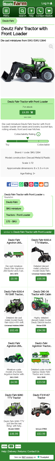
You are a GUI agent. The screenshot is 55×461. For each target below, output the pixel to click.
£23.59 (41, 382)
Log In (47, 3)
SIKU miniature (13, 208)
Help (3, 451)
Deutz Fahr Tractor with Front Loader (23, 194)
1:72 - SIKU (11, 221)
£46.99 (14, 433)
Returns (22, 451)
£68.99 (41, 278)
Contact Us (33, 451)
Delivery (12, 451)
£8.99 (14, 278)
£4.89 (27, 112)
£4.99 (14, 382)
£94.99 (41, 330)
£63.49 (14, 330)
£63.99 (41, 433)
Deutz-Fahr (8, 21)
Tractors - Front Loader (18, 215)
